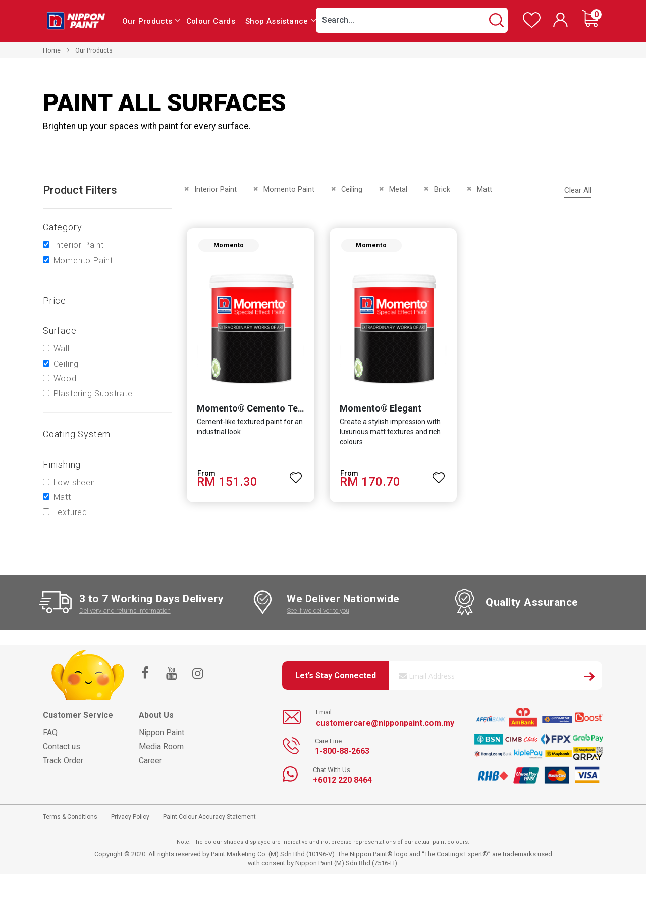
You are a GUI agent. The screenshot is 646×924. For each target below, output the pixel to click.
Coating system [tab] (77, 434)
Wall (61, 348)
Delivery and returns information (125, 610)
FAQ (50, 732)
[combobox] (412, 20)
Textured (70, 512)
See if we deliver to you (318, 610)
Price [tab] (54, 300)
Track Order (63, 760)
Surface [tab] (60, 330)
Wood (65, 378)
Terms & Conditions (70, 816)
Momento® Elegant (380, 409)
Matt (62, 497)
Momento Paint (83, 260)
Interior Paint (78, 245)
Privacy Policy (130, 816)
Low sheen (74, 482)
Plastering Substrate (93, 393)
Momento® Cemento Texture (257, 409)
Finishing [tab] (62, 464)
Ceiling (66, 364)
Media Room (161, 746)
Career (150, 760)
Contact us (61, 746)
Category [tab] (62, 227)
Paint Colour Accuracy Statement (209, 816)
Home (52, 50)
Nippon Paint (161, 732)
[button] (296, 475)
